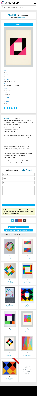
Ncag (10, 258)
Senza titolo (9, 354)
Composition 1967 (10, 378)
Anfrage (18, 24)
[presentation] (14, 199)
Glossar (29, 391)
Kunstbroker (9, 306)
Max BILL (12, 15)
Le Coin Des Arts (27, 258)
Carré (27, 281)
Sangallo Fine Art (22, 17)
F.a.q (32, 391)
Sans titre (27, 257)
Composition (27, 329)
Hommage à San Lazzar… (27, 354)
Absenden (18, 205)
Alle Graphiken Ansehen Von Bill (18, 227)
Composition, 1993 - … (9, 257)
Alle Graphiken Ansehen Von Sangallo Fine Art (18, 230)
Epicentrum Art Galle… (27, 355)
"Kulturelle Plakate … (9, 305)
